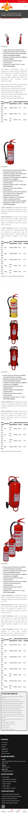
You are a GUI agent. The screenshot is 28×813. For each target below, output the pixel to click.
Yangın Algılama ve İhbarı (8, 729)
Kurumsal (4, 744)
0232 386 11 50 (22, 1)
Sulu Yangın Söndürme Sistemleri (10, 794)
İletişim (4, 747)
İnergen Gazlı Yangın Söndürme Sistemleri (12, 710)
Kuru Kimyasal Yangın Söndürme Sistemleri (12, 714)
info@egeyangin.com (8, 771)
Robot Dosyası (6, 753)
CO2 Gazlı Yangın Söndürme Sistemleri (11, 708)
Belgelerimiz (5, 749)
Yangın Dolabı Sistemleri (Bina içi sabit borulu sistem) (13, 716)
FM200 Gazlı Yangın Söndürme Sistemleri (12, 705)
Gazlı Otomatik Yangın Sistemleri (10, 800)
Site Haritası (5, 751)
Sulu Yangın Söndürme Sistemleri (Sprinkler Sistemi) (12, 697)
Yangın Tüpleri (5, 777)
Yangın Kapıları (5, 727)
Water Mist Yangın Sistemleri (9, 798)
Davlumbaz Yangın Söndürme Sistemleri (11, 712)
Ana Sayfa (3, 13)
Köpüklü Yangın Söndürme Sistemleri (11, 699)
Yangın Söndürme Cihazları (8, 724)
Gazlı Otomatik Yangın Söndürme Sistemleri (12, 703)
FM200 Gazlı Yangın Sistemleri (10, 803)
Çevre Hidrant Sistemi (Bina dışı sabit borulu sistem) (12, 719)
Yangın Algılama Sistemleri (8, 722)
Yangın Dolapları (6, 725)
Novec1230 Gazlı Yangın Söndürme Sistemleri (13, 707)
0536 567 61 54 (6, 767)
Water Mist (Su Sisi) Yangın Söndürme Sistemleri (13, 701)
